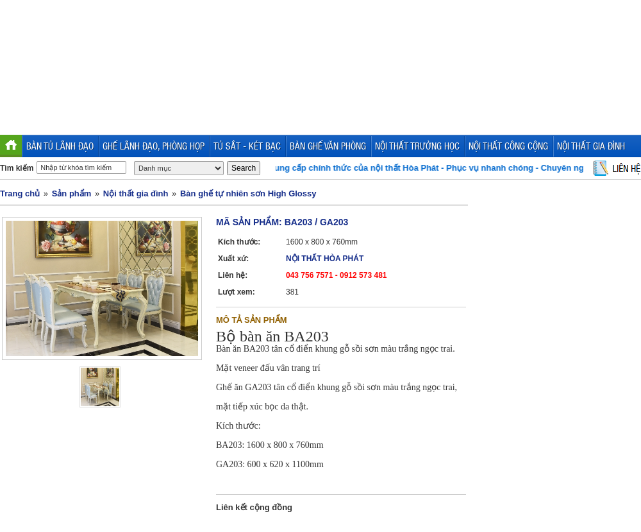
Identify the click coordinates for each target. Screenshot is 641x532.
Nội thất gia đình (136, 193)
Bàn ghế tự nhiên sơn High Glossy (248, 193)
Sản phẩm (72, 193)
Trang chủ (20, 193)
